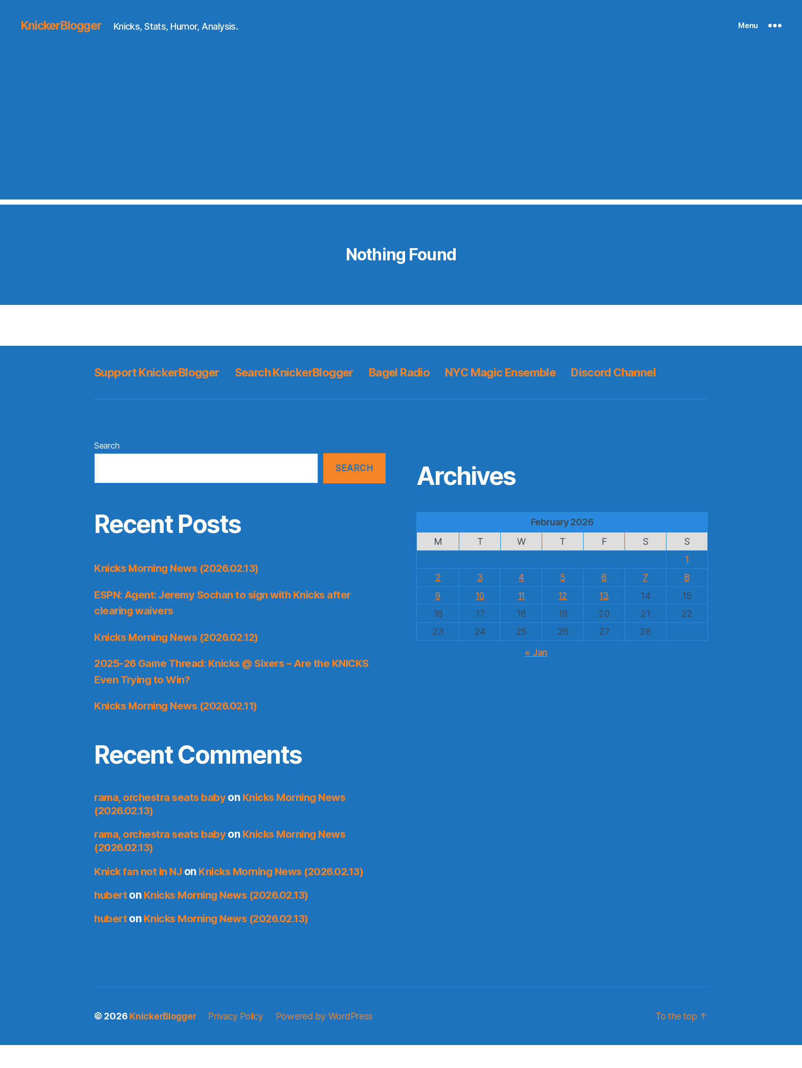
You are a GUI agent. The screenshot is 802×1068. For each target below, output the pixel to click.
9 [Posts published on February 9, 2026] (438, 618)
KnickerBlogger (63, 25)
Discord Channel (140, 395)
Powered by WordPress (331, 1039)
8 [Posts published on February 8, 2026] (687, 600)
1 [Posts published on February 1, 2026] (687, 582)
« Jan (536, 675)
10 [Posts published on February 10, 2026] (480, 618)
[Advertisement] (401, 127)
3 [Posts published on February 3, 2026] (480, 600)
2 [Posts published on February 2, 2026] (438, 600)
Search (106, 468)
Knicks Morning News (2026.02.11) (180, 728)
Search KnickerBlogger (312, 372)
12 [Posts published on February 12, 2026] (563, 618)
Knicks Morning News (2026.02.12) (181, 660)
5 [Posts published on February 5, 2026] (563, 600)
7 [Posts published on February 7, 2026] (645, 600)
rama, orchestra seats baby (162, 820)
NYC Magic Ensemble (537, 372)
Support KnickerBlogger (163, 372)
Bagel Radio (427, 372)
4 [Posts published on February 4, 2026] (521, 600)
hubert (111, 917)
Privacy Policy (240, 1039)
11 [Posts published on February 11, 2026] (521, 618)
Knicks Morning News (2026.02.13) (181, 591)
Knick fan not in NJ (139, 894)
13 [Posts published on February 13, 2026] (604, 618)
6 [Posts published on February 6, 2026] (604, 600)
